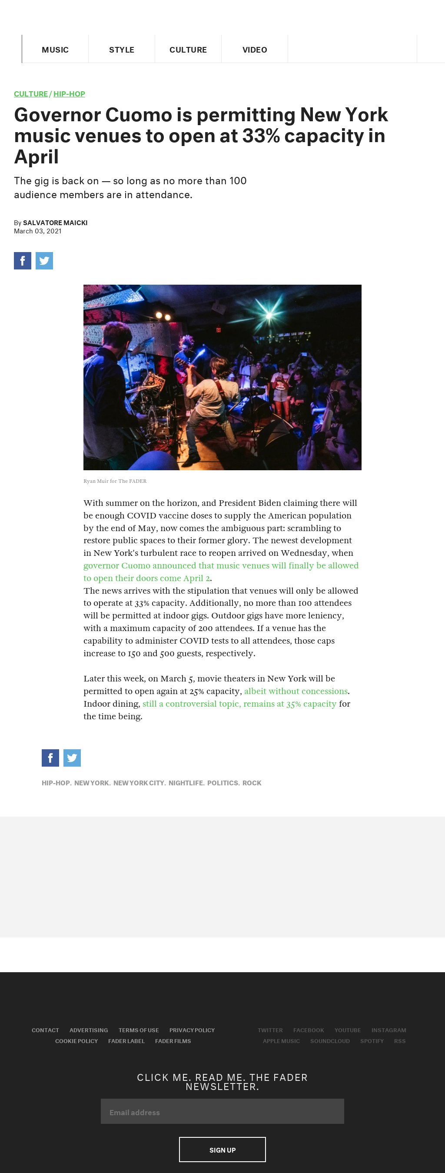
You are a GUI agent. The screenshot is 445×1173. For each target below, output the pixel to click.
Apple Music (281, 1040)
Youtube (348, 1029)
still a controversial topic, (192, 704)
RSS (400, 1040)
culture (31, 92)
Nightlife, (187, 781)
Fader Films (173, 1040)
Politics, (223, 781)
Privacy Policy (192, 1029)
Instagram (389, 1029)
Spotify (372, 1040)
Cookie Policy (76, 1040)
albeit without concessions (296, 691)
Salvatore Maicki (55, 221)
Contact (45, 1029)
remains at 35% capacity (290, 704)
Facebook (308, 1029)
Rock (252, 781)
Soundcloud (330, 1040)
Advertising (89, 1029)
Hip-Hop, (57, 781)
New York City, (139, 781)
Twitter (270, 1029)
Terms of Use (139, 1029)
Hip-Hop (69, 92)
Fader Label (126, 1040)
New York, (92, 781)
